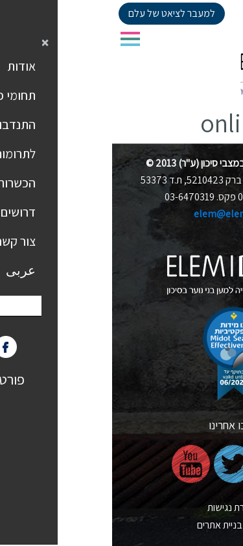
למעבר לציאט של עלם (59, 13)
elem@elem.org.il (121, 213)
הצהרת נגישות (121, 507)
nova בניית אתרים (122, 525)
